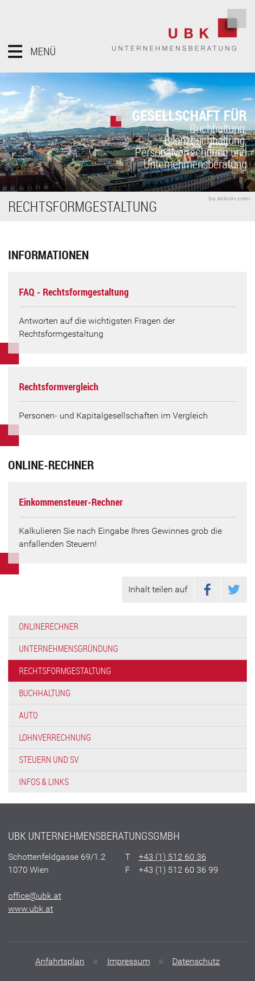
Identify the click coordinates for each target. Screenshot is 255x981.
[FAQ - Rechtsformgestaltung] (127, 313)
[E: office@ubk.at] (34, 896)
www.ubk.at (30, 909)
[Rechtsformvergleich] (127, 401)
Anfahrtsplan (59, 961)
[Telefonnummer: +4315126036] (172, 857)
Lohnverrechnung (55, 737)
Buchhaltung (44, 693)
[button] (32, 51)
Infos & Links (44, 782)
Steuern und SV (49, 760)
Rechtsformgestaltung (65, 671)
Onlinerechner (49, 626)
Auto (28, 715)
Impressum (128, 961)
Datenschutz (196, 961)
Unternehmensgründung (68, 649)
